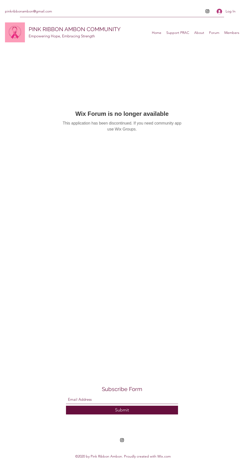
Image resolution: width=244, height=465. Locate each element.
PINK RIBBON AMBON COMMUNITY (75, 29)
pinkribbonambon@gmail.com (28, 11)
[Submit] (122, 410)
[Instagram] (207, 11)
